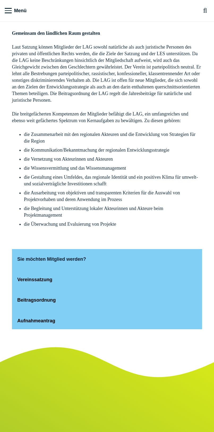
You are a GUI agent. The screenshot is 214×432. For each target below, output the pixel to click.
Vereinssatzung (34, 279)
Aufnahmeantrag (37, 320)
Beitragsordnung (36, 300)
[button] (16, 10)
